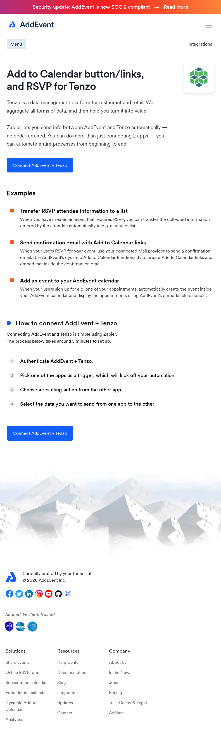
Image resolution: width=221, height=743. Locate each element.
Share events (18, 662)
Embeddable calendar (26, 692)
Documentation (71, 672)
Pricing (115, 692)
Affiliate (116, 712)
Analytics (14, 719)
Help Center (68, 662)
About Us (118, 662)
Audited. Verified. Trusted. (30, 614)
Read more (176, 7)
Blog (61, 682)
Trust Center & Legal (128, 702)
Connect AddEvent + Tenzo (40, 165)
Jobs (113, 682)
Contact (64, 712)
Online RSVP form (22, 672)
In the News (120, 672)
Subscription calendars (27, 682)
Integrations (200, 44)
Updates (65, 702)
